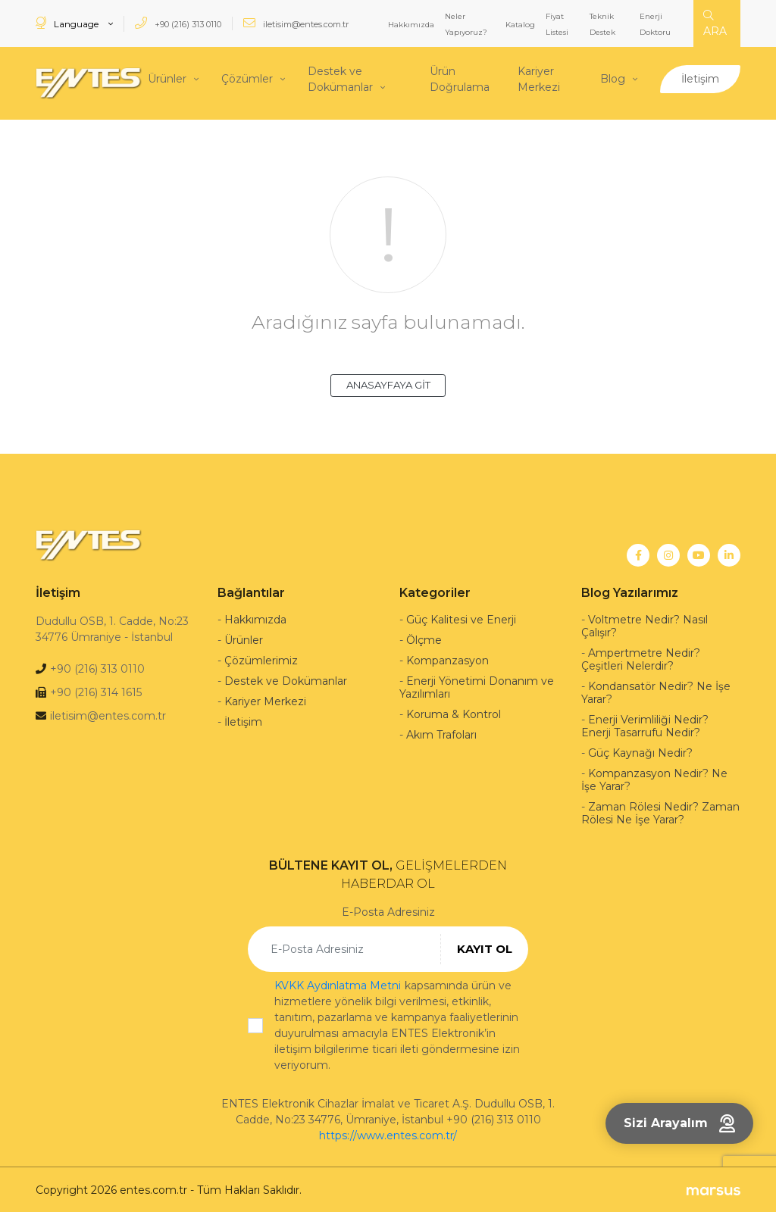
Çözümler (247, 78)
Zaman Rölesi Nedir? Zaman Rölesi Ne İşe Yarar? (660, 811)
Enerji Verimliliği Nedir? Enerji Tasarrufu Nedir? (645, 724)
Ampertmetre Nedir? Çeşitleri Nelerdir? (640, 658)
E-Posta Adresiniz (388, 910)
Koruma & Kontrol (453, 713)
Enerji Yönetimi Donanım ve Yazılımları (476, 686)
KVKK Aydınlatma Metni (337, 984)
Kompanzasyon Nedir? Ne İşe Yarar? (654, 778)
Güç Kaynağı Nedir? (640, 751)
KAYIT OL (484, 946)
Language (68, 23)
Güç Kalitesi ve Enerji (461, 618)
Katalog (520, 25)
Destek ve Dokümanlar (340, 78)
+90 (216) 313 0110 (178, 23)
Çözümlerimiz (261, 659)
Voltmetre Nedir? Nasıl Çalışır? (644, 624)
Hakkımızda (411, 25)
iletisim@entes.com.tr (296, 23)
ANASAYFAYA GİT (388, 383)
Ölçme (424, 638)
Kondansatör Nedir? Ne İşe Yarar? (656, 691)
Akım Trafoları (441, 733)
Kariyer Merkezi (539, 78)
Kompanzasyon (447, 659)
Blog (612, 78)
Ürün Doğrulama (460, 78)
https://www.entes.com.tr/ (388, 1134)
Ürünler (167, 78)
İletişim (700, 78)
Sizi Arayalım (679, 1123)
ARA (715, 24)
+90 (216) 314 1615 (96, 691)
